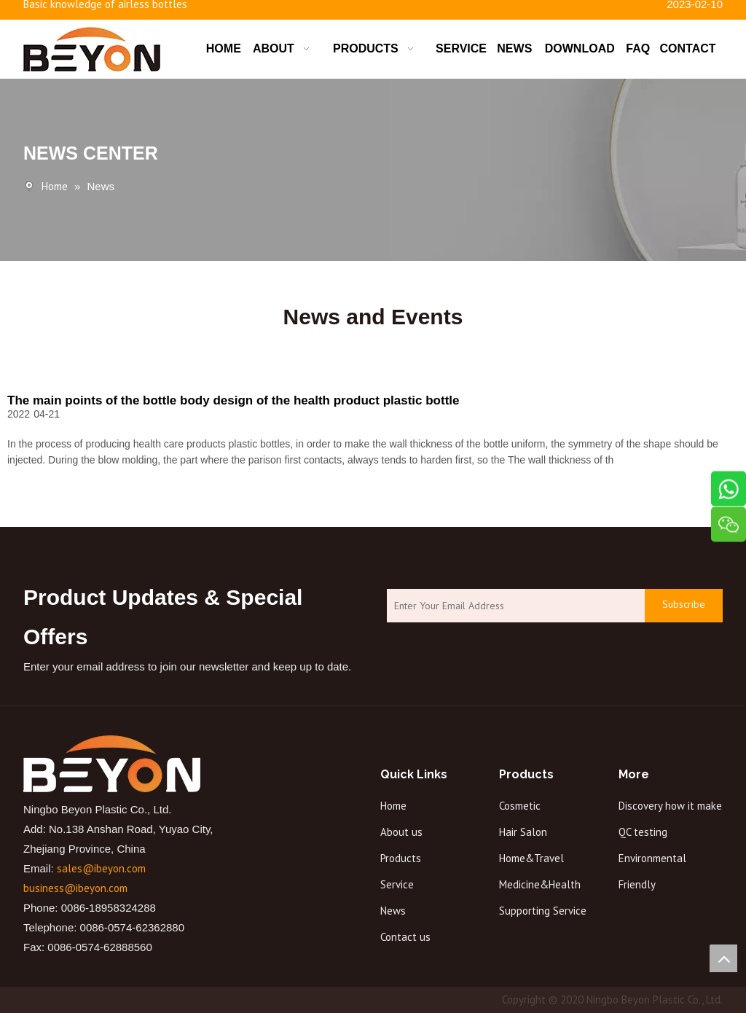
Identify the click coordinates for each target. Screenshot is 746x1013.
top (723, 958)
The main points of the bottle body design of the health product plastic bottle (233, 400)
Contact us (405, 937)
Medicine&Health (540, 884)
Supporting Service (542, 911)
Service (397, 884)
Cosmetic (520, 806)
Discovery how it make (670, 806)
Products (400, 858)
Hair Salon (523, 832)
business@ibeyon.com (75, 888)
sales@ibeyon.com (101, 868)
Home (393, 806)
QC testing (643, 832)
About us (401, 832)
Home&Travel (531, 858)
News (393, 911)
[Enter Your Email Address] (512, 606)
